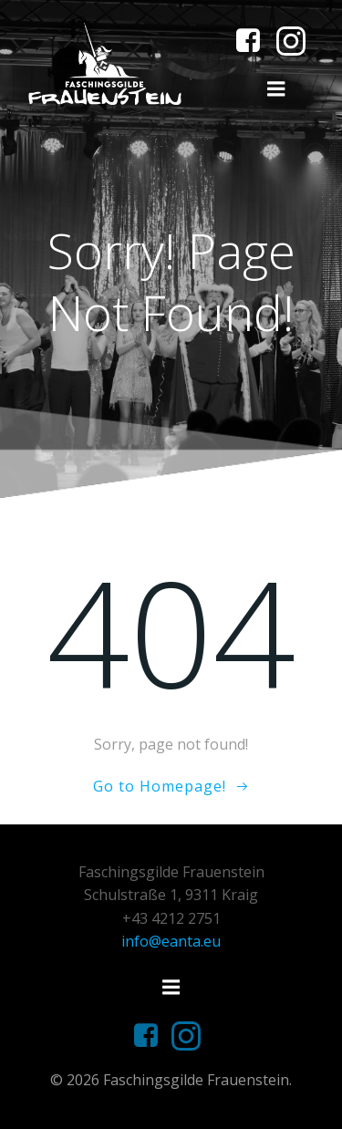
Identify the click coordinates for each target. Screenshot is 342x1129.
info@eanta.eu (171, 941)
